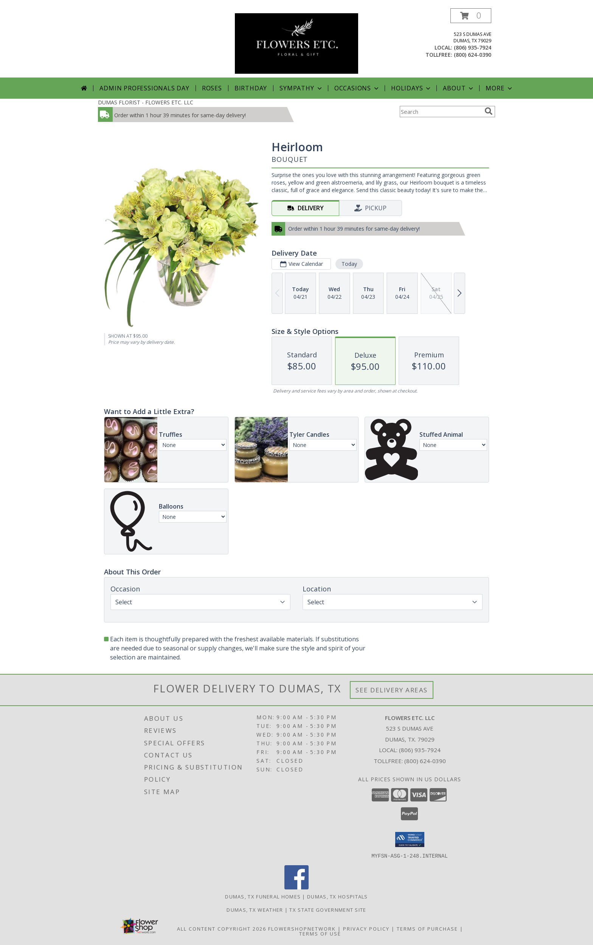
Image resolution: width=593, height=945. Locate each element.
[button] (470, 15)
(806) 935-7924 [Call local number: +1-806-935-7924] (472, 47)
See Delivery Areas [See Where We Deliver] (391, 690)
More (499, 88)
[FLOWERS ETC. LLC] (296, 43)
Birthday (250, 88)
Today (349, 263)
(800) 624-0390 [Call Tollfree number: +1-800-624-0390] (425, 761)
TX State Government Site (327, 909)
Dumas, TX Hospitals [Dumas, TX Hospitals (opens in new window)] (337, 896)
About (459, 88)
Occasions (357, 88)
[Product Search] (440, 111)
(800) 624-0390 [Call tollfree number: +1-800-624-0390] (472, 54)
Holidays (411, 88)
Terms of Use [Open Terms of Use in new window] (320, 933)
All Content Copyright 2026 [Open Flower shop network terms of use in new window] (221, 928)
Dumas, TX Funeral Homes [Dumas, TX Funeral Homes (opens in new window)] (263, 896)
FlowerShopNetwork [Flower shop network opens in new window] (302, 928)
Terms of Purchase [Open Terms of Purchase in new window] (427, 928)
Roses (212, 88)
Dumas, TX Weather (255, 909)
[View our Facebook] (296, 887)
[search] (489, 111)
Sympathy (301, 88)
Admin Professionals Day (144, 88)
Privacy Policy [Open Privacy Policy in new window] (366, 928)
